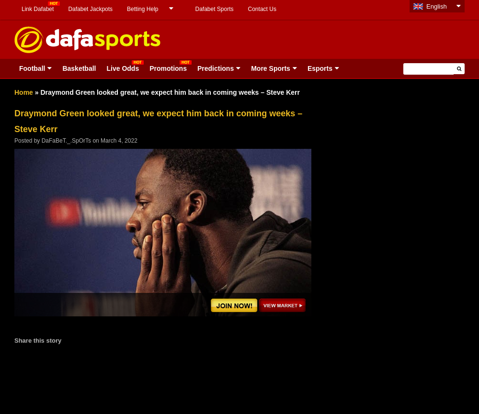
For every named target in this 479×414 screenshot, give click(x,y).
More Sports (270, 68)
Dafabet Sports (214, 9)
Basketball (79, 68)
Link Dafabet (38, 9)
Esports (320, 68)
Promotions (168, 68)
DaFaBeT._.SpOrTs (66, 140)
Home (23, 92)
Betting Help (142, 9)
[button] (459, 68)
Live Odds (122, 68)
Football (32, 68)
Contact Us (262, 9)
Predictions (215, 68)
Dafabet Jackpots (90, 9)
